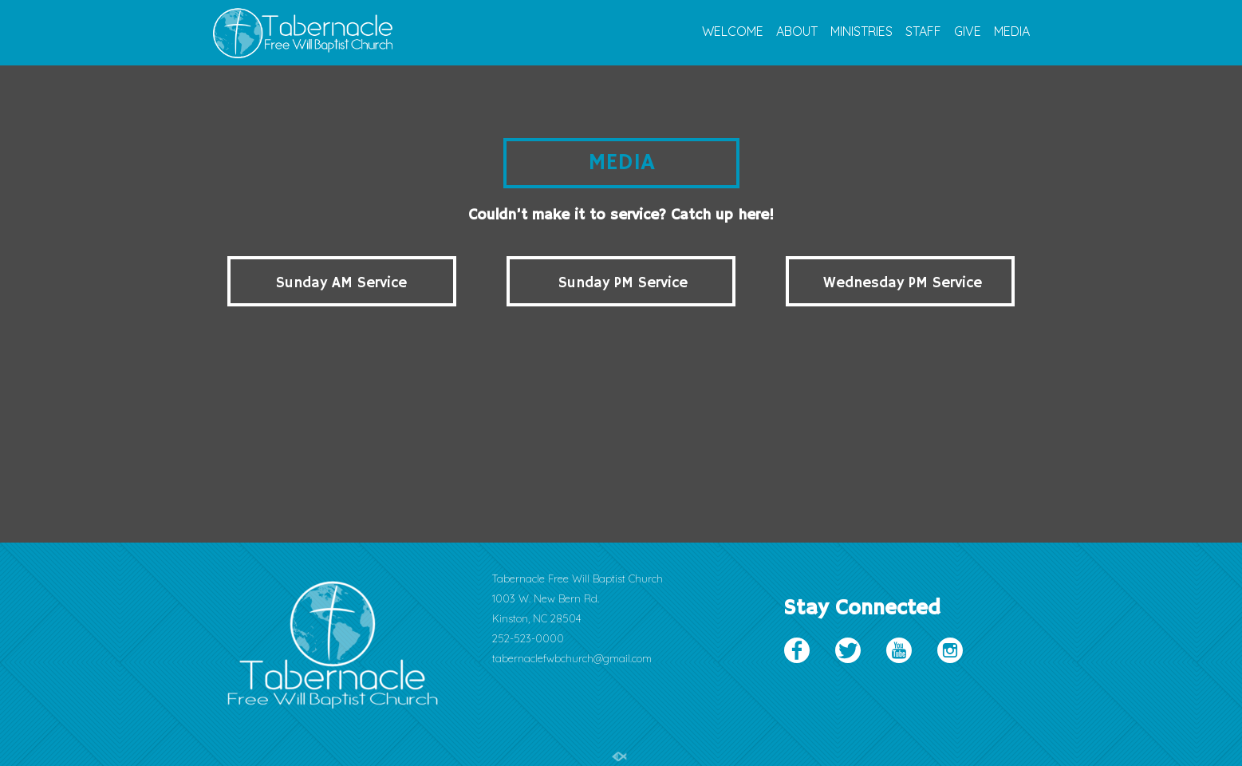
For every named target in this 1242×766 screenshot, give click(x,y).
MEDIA (1012, 31)
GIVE (967, 31)
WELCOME (732, 31)
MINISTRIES (861, 31)
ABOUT (797, 31)
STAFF (923, 31)
